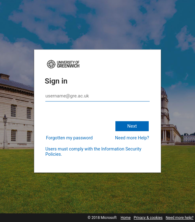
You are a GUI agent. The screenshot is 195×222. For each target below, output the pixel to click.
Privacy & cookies (148, 218)
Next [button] (132, 126)
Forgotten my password (69, 138)
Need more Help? (132, 138)
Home (126, 218)
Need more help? (179, 218)
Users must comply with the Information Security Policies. (93, 151)
